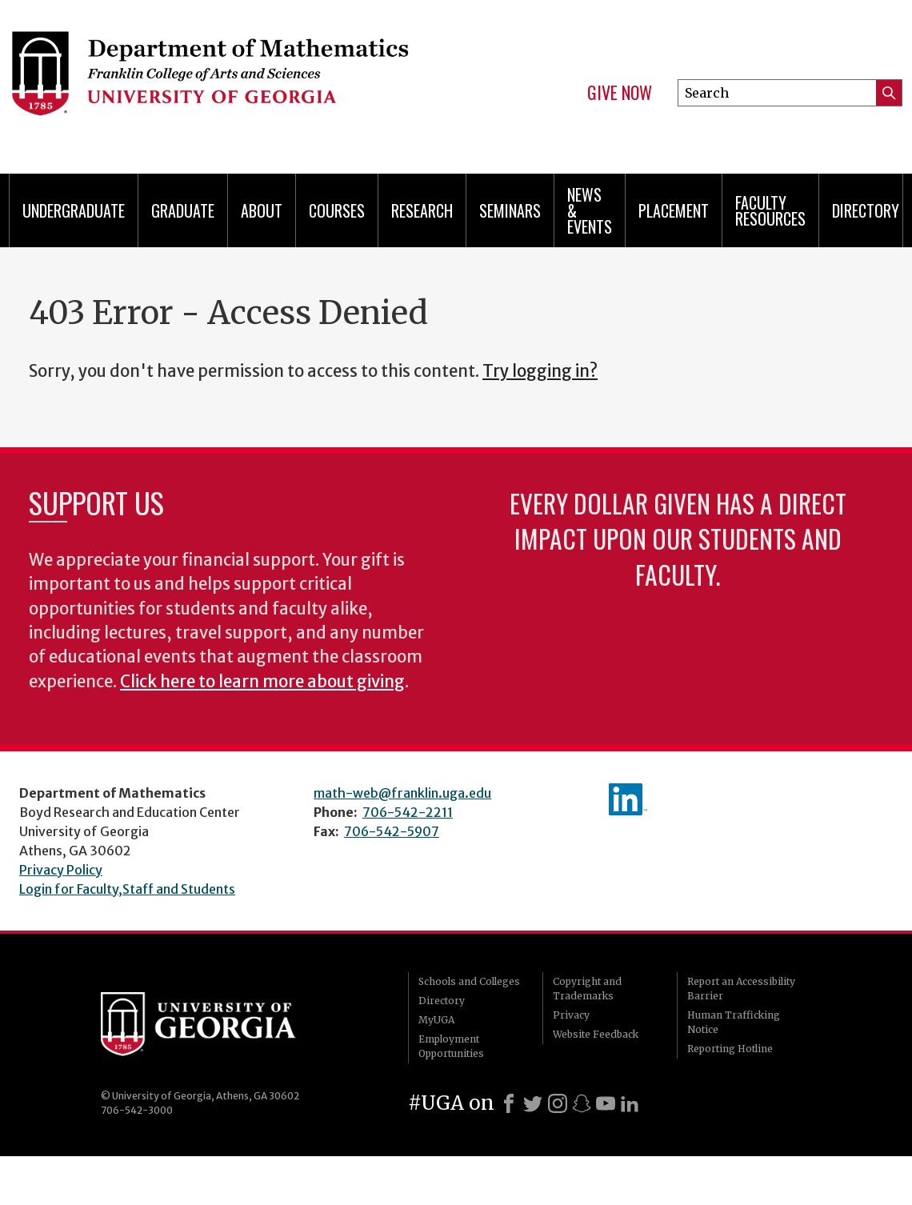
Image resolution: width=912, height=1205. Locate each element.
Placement (673, 210)
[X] (532, 1103)
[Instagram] (557, 1103)
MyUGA (436, 1020)
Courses (337, 210)
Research (422, 210)
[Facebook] (508, 1103)
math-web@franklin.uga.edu (402, 793)
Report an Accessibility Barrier (741, 988)
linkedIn (628, 799)
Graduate (182, 210)
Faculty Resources (770, 210)
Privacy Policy (60, 870)
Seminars (510, 210)
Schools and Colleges (469, 981)
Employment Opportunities (451, 1046)
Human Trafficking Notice (733, 1022)
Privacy (571, 1015)
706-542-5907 (391, 831)
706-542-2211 (407, 812)
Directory (865, 210)
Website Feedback (595, 1034)
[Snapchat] (581, 1103)
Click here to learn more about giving (262, 681)
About (261, 210)
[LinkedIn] (629, 1103)
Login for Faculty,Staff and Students (127, 889)
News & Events (589, 210)
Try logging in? (540, 371)
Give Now (619, 93)
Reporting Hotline (730, 1049)
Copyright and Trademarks (587, 988)
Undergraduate (73, 210)
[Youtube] (605, 1103)
